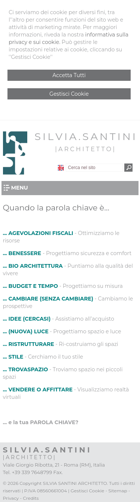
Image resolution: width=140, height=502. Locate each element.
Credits (30, 498)
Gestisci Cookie (68, 93)
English (61, 168)
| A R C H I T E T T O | (84, 149)
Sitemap (117, 490)
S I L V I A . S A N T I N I (85, 136)
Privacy (11, 498)
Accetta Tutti (69, 75)
